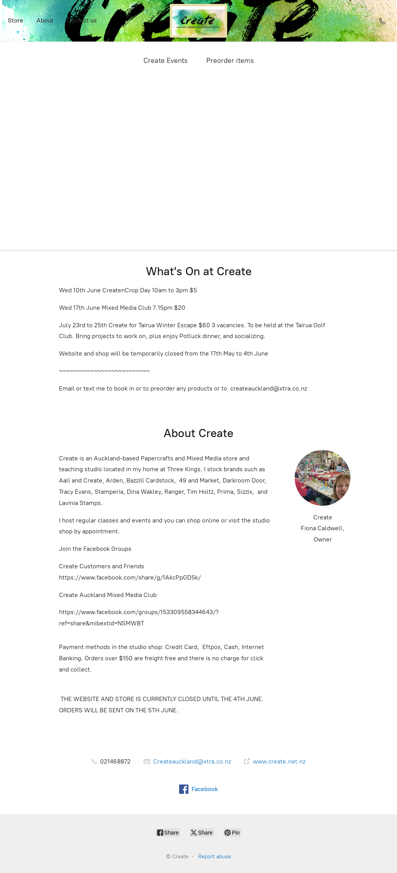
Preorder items (230, 60)
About (45, 20)
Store (15, 20)
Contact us (82, 20)
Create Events (165, 60)
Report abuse (214, 856)
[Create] (198, 21)
